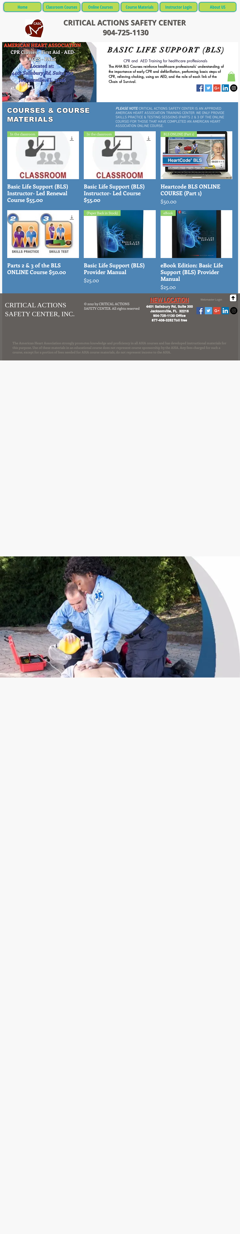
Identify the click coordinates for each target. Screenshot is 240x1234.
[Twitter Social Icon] (208, 88)
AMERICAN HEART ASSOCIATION (42, 45)
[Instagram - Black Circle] (233, 88)
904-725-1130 (125, 33)
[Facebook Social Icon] (200, 88)
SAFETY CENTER (158, 23)
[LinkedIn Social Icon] (225, 88)
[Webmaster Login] (211, 299)
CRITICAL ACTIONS (97, 23)
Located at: (42, 66)
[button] (231, 77)
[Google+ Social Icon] (217, 88)
